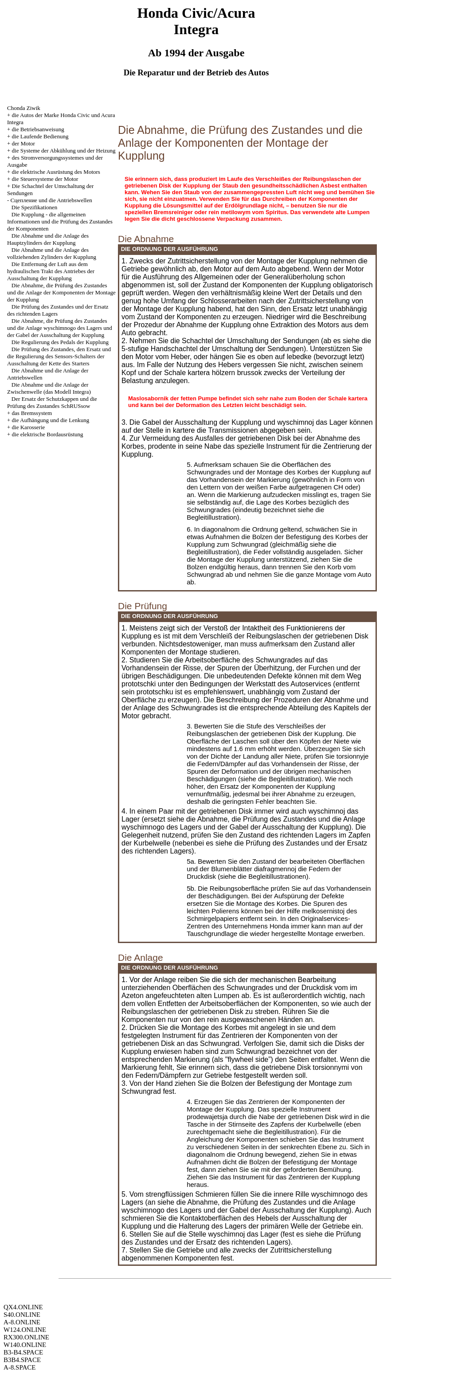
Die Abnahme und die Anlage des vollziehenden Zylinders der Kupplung (51, 253)
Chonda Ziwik (23, 108)
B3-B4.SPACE (23, 1352)
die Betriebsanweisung (38, 129)
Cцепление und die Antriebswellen (51, 200)
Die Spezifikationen (35, 207)
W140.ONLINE (25, 1344)
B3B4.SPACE (22, 1359)
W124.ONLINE (25, 1329)
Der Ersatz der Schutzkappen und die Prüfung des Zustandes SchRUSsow (52, 402)
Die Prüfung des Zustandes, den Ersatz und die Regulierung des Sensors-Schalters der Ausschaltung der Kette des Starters (59, 356)
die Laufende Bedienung (40, 136)
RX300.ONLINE (26, 1337)
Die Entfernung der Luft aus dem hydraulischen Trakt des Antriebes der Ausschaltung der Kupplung (50, 271)
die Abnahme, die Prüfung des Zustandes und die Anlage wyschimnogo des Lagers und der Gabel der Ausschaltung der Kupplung (243, 823)
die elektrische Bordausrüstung (47, 434)
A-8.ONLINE (22, 1322)
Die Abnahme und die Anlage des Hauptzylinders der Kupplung (48, 239)
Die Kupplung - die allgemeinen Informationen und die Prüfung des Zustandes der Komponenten (60, 221)
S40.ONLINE (22, 1314)
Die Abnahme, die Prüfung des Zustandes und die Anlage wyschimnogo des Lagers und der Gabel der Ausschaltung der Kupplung (59, 327)
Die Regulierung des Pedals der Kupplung (60, 342)
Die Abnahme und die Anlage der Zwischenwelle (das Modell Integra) (49, 388)
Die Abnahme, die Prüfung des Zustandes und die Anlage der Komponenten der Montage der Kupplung (61, 292)
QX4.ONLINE (23, 1307)
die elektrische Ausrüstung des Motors (56, 171)
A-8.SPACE (19, 1367)
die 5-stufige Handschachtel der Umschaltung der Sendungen (246, 344)
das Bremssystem (32, 413)
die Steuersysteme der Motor (45, 179)
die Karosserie (28, 427)
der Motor (23, 143)
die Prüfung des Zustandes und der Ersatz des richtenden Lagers (241, 1238)
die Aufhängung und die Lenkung (51, 420)
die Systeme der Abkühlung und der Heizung (64, 150)
